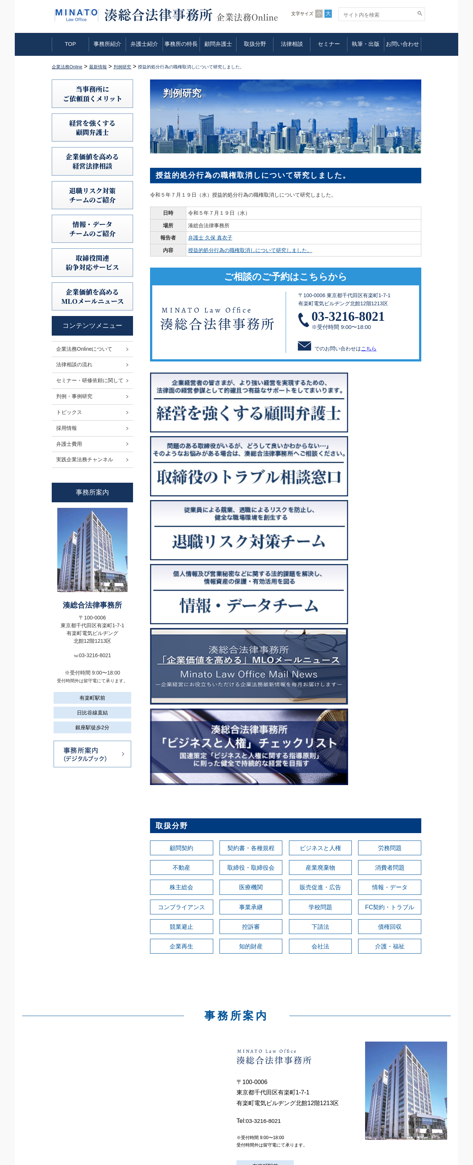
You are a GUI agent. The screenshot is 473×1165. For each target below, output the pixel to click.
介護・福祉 (389, 679)
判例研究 (263, 1087)
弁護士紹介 (144, 44)
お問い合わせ (402, 44)
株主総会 (181, 617)
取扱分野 (255, 44)
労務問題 (390, 576)
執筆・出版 (366, 44)
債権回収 (390, 658)
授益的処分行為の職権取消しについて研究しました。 (250, 250)
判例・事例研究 (74, 396)
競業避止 (181, 658)
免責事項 (360, 1066)
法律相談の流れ (74, 364)
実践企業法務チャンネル (84, 459)
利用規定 (360, 1056)
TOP (70, 44)
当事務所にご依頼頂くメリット (92, 93)
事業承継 (251, 638)
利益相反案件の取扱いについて (386, 1087)
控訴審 (251, 658)
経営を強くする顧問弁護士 (92, 127)
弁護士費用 (69, 444)
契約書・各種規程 (251, 576)
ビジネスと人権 (320, 576)
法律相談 (292, 44)
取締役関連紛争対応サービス (92, 262)
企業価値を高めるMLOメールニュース (92, 296)
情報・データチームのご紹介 (92, 228)
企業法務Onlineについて (84, 349)
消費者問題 (389, 596)
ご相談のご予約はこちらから (285, 276)
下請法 (320, 658)
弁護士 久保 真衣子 (210, 238)
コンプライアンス (181, 638)
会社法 (320, 679)
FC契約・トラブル (390, 638)
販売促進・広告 (320, 617)
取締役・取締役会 (251, 596)
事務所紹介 (107, 44)
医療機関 (251, 617)
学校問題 (320, 638)
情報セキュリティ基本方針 (381, 1076)
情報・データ (390, 617)
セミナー (329, 44)
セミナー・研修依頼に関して (89, 380)
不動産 (181, 596)
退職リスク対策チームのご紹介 (92, 195)
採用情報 (66, 428)
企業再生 (181, 679)
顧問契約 (181, 576)
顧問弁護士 (218, 44)
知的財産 (251, 679)
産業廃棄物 (320, 596)
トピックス (69, 412)
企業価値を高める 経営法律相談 (92, 161)
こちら (369, 348)
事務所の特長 (181, 44)
